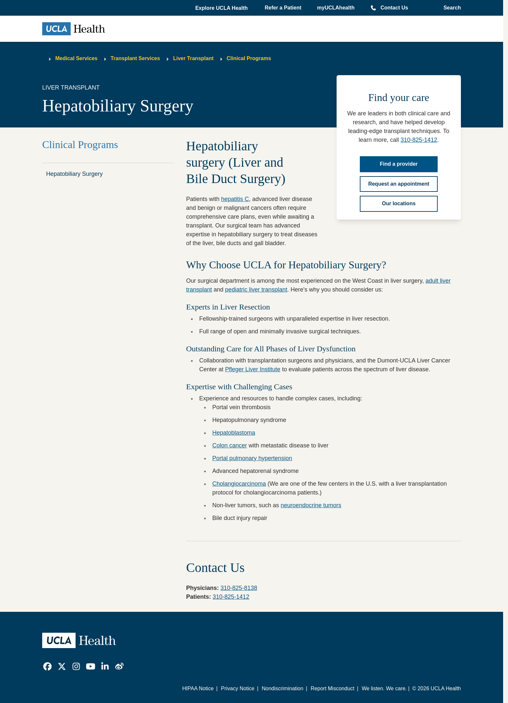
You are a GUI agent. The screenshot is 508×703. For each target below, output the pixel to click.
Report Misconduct (332, 688)
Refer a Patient (283, 7)
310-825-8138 (238, 588)
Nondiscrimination (282, 688)
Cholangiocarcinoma (239, 483)
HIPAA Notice (198, 688)
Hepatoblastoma (233, 432)
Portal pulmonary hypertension (252, 458)
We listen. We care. (384, 688)
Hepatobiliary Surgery (74, 174)
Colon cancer (229, 445)
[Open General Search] (450, 7)
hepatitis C (235, 199)
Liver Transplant (193, 58)
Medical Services (76, 58)
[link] (47, 666)
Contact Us (394, 7)
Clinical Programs (249, 58)
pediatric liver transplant (256, 289)
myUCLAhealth (336, 7)
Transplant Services (135, 58)
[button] (222, 8)
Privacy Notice (237, 688)
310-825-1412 (418, 140)
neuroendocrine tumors (311, 505)
